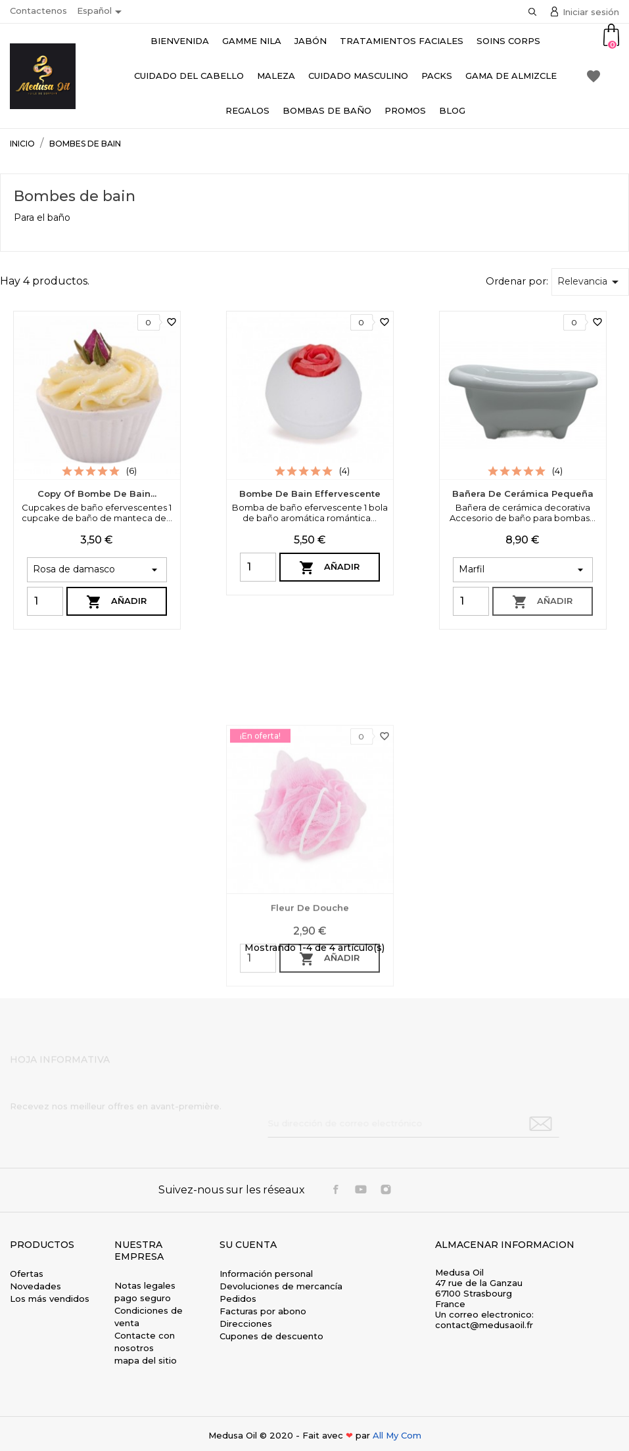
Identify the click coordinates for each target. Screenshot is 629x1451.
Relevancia (590, 282)
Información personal (266, 1273)
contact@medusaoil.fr (484, 1325)
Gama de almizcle (511, 75)
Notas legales (144, 1285)
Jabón (310, 40)
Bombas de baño (327, 110)
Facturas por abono (263, 1311)
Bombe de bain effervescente (310, 493)
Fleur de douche (310, 1032)
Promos (405, 110)
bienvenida (180, 40)
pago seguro (142, 1298)
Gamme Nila (251, 40)
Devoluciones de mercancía (281, 1286)
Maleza (276, 75)
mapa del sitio (145, 1360)
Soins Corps (508, 40)
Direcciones (246, 1323)
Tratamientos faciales (401, 40)
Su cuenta (248, 1245)
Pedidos (238, 1298)
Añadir (116, 602)
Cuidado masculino (358, 75)
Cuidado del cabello (189, 75)
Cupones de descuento (271, 1336)
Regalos (247, 110)
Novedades (35, 1286)
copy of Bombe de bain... (96, 493)
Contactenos (38, 10)
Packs (436, 75)
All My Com (397, 1435)
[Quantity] (45, 601)
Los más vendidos (49, 1298)
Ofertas (26, 1273)
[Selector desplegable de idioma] (101, 12)
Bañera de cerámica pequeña (523, 493)
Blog (452, 110)
